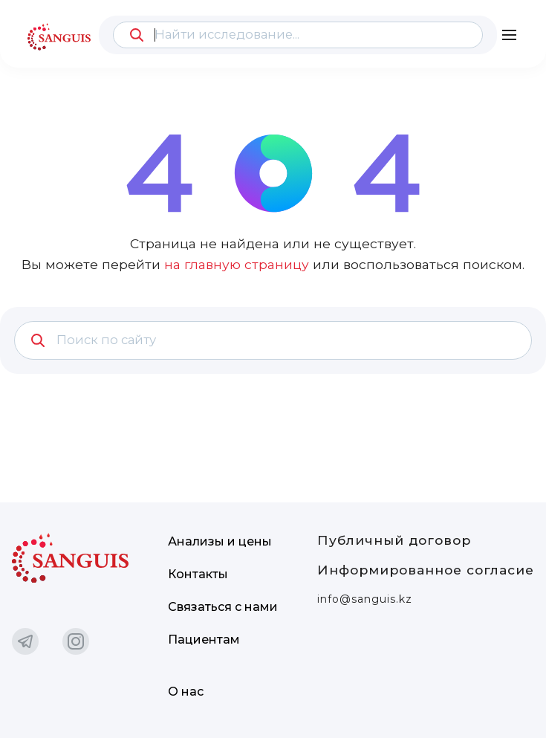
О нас (186, 691)
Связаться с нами (223, 607)
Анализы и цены (220, 541)
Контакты (198, 574)
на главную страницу (236, 264)
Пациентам (204, 639)
